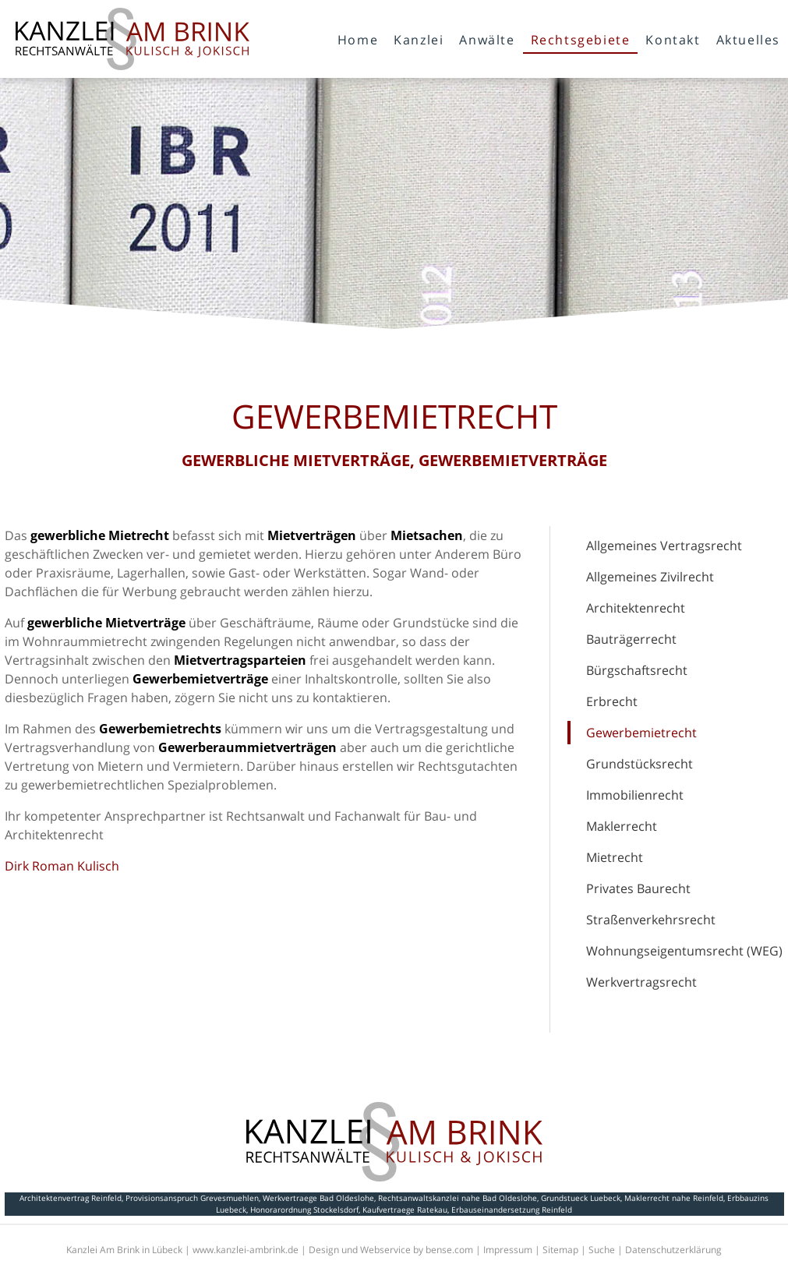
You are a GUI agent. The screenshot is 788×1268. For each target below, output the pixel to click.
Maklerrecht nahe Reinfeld (673, 1197)
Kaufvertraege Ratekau (404, 1209)
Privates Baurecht (638, 888)
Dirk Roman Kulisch (62, 865)
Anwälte (486, 39)
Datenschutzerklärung (673, 1249)
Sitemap (560, 1249)
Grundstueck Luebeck (580, 1197)
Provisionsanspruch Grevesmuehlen (192, 1197)
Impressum (507, 1249)
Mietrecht (614, 857)
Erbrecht (612, 701)
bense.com (449, 1249)
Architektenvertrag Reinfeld (70, 1197)
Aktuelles (748, 39)
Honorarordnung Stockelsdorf (304, 1209)
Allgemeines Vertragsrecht (664, 545)
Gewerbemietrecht (641, 732)
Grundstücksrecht (639, 763)
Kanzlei (418, 39)
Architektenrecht (635, 607)
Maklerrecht (621, 826)
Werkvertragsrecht (641, 982)
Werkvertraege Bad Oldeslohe (318, 1197)
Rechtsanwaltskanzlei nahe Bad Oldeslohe (457, 1197)
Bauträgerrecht (631, 639)
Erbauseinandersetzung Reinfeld (511, 1209)
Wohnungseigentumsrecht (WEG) (684, 950)
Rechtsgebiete (581, 39)
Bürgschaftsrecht (636, 670)
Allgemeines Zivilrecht (650, 576)
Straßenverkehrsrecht (651, 919)
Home (357, 39)
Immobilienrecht (635, 795)
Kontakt (672, 39)
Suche (601, 1249)
